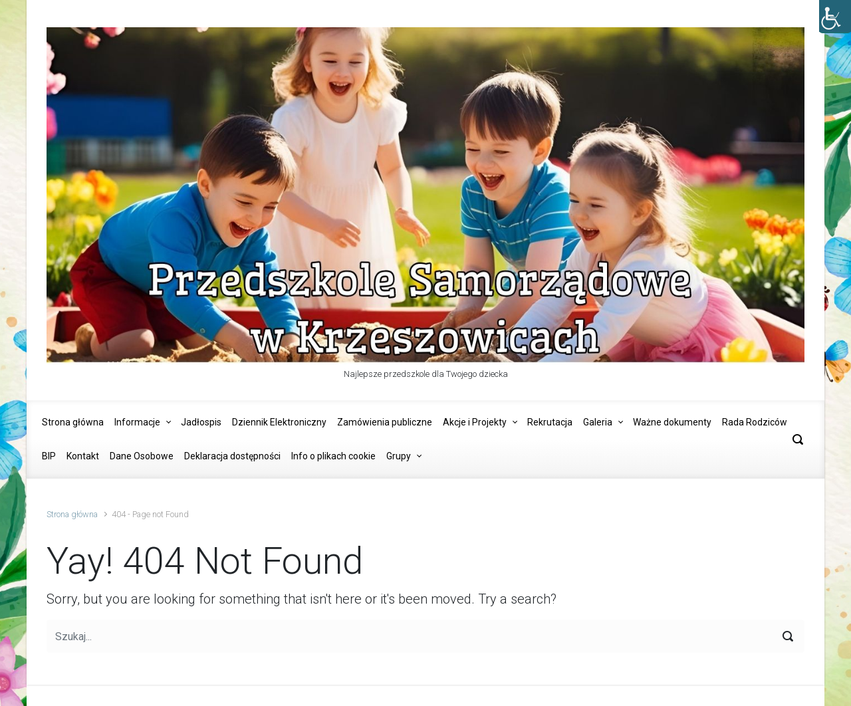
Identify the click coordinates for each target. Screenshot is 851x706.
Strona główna (72, 514)
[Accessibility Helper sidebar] (835, 16)
